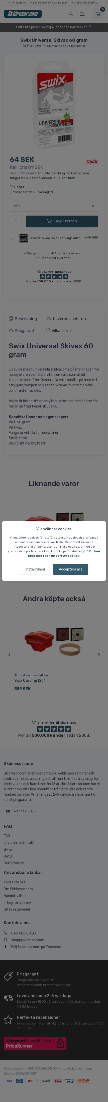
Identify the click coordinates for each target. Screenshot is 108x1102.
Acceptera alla (70, 569)
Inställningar (35, 569)
